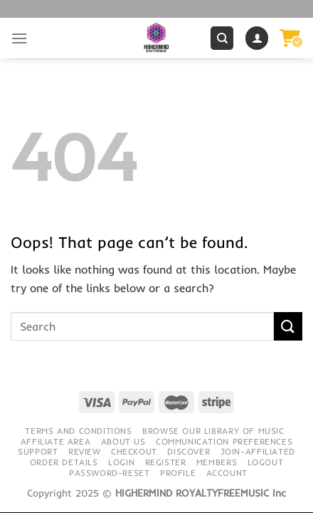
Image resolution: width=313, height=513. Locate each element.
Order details (64, 462)
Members (216, 462)
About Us (123, 441)
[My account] (256, 38)
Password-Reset (109, 472)
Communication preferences (224, 441)
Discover (188, 451)
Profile (178, 472)
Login (121, 462)
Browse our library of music (213, 430)
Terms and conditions (78, 430)
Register (165, 462)
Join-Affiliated (258, 451)
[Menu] (19, 38)
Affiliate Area (56, 441)
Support (38, 451)
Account (227, 472)
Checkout (134, 451)
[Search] (222, 38)
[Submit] (288, 326)
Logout (266, 462)
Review (84, 451)
